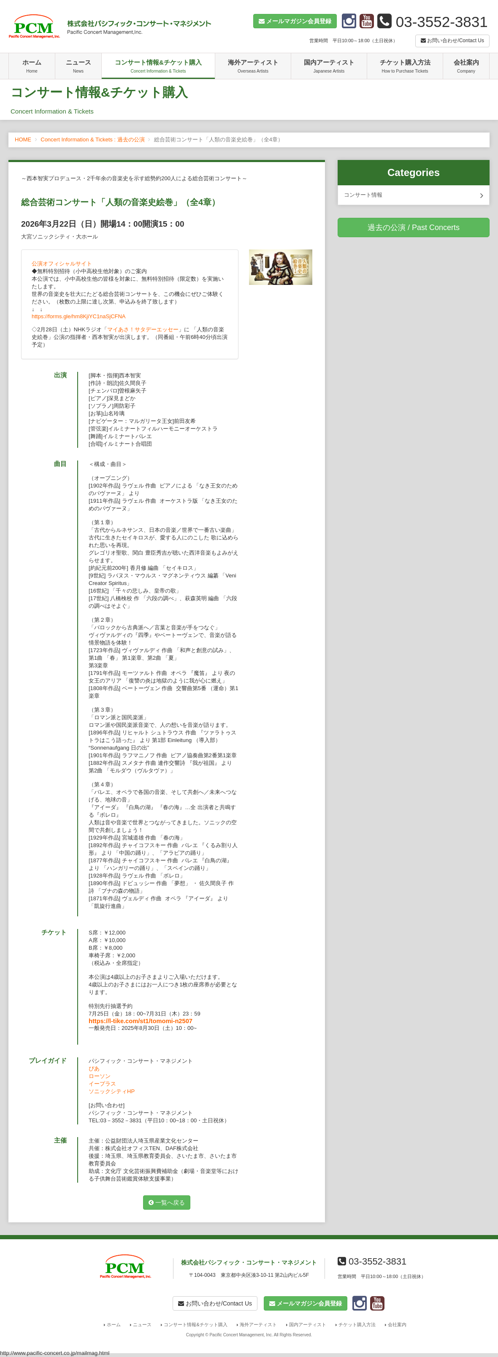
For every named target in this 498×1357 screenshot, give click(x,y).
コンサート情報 (413, 195)
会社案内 (466, 67)
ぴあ (94, 1068)
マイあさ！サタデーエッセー (143, 329)
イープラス (102, 1084)
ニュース (78, 67)
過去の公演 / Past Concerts (414, 227)
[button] (295, 21)
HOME (23, 139)
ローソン (100, 1076)
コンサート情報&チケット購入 (158, 67)
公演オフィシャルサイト (62, 263)
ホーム (32, 67)
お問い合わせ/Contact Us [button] (452, 40)
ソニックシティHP (112, 1091)
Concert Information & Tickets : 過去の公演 (92, 139)
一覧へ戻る (167, 1202)
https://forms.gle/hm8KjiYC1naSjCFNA (79, 316)
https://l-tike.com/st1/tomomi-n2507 (140, 1021)
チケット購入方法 (405, 67)
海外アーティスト (253, 67)
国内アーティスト (329, 67)
